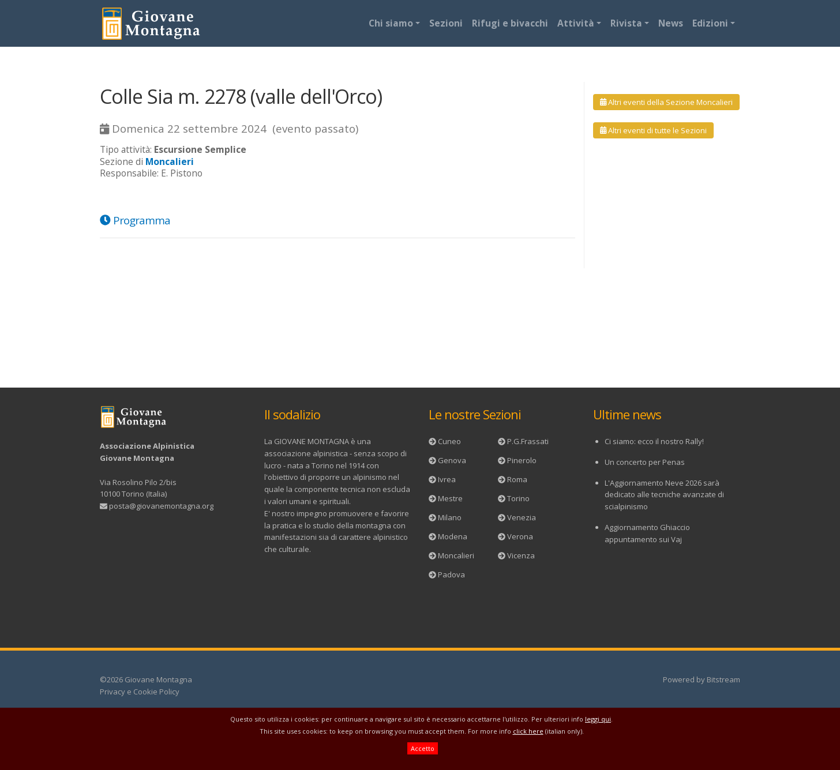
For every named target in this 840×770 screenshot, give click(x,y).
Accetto (422, 748)
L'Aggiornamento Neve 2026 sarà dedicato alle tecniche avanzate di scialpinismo (664, 495)
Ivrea (447, 479)
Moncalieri (456, 555)
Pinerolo (522, 460)
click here (528, 731)
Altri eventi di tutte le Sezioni (653, 130)
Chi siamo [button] (391, 23)
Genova (452, 460)
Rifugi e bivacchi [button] (510, 23)
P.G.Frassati (528, 441)
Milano (450, 517)
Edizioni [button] (710, 23)
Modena (452, 536)
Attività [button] (575, 23)
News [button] (670, 23)
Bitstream (723, 679)
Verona (520, 536)
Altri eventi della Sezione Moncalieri (666, 102)
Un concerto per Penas (645, 462)
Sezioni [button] (446, 23)
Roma (517, 479)
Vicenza (521, 555)
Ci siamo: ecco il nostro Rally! (654, 441)
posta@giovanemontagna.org (161, 506)
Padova (451, 574)
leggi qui (598, 719)
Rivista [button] (626, 23)
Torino (518, 498)
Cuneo (449, 441)
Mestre (450, 498)
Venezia (521, 517)
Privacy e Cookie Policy (139, 691)
